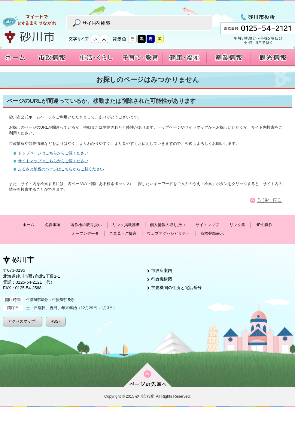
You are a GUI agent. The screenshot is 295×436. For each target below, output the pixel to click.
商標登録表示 (212, 233)
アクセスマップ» (22, 321)
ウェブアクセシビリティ (168, 233)
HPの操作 (263, 224)
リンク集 (237, 224)
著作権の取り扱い (86, 224)
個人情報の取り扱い (167, 224)
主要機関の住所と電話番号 (176, 287)
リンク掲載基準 (126, 224)
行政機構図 (161, 279)
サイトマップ (207, 224)
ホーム (28, 224)
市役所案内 (161, 270)
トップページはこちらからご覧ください (53, 153)
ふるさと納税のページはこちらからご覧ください (61, 169)
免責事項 (52, 224)
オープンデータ (85, 233)
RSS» (55, 321)
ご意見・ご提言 (123, 233)
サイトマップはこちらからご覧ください (53, 161)
